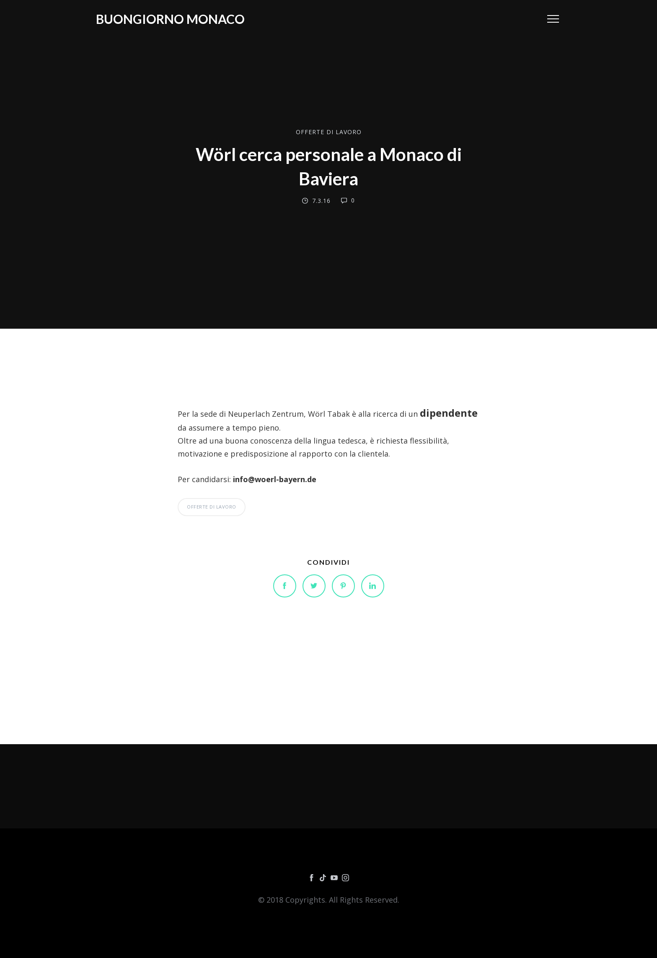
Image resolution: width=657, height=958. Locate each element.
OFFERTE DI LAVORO (329, 132)
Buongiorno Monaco (170, 18)
